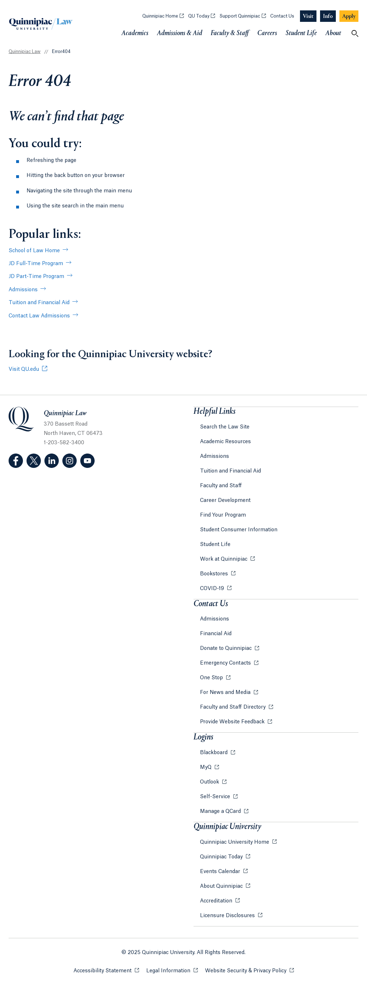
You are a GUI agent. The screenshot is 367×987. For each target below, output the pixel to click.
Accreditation (217, 901)
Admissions (23, 289)
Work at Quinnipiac (224, 559)
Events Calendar (221, 871)
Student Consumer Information (238, 529)
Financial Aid (216, 633)
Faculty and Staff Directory (233, 707)
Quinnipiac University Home (235, 842)
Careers (267, 33)
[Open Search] (355, 33)
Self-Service (216, 796)
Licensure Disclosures (228, 915)
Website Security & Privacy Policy (249, 970)
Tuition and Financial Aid (39, 302)
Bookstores (214, 573)
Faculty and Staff (221, 485)
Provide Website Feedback (233, 721)
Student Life (301, 33)
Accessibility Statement (106, 970)
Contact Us (282, 16)
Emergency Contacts (226, 663)
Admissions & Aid (179, 33)
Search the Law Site (224, 427)
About (333, 33)
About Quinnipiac (222, 886)
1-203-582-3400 (64, 442)
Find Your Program (223, 515)
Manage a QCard (221, 811)
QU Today (201, 16)
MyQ (206, 767)
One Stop (212, 677)
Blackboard (214, 752)
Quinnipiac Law (24, 51)
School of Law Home (34, 250)
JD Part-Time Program (36, 276)
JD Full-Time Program (36, 263)
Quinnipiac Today (222, 856)
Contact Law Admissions (39, 315)
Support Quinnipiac (242, 16)
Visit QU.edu (24, 369)
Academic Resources (225, 441)
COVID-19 (212, 588)
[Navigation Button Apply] (348, 16)
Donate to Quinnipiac (226, 648)
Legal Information (172, 970)
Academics (134, 33)
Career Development (225, 500)
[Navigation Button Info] (328, 16)
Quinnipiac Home (163, 16)
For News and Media (226, 692)
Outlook (210, 782)
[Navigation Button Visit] (308, 16)
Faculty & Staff (230, 33)
